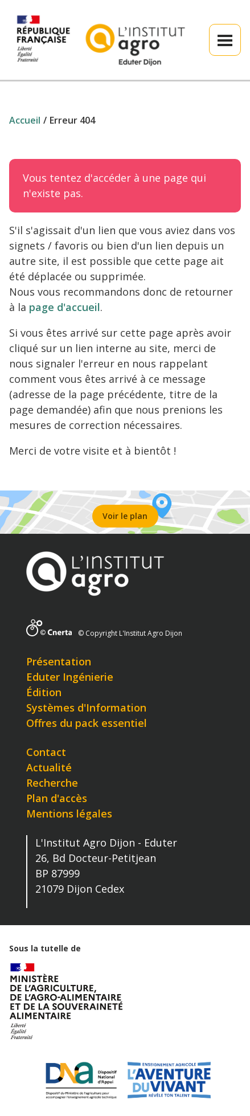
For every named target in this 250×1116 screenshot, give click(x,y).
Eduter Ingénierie (69, 677)
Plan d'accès (56, 798)
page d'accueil (64, 307)
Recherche (52, 783)
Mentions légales (69, 813)
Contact (46, 752)
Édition (44, 692)
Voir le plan (125, 515)
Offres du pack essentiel (86, 723)
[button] (225, 40)
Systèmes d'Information (86, 707)
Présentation (58, 661)
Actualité (49, 767)
